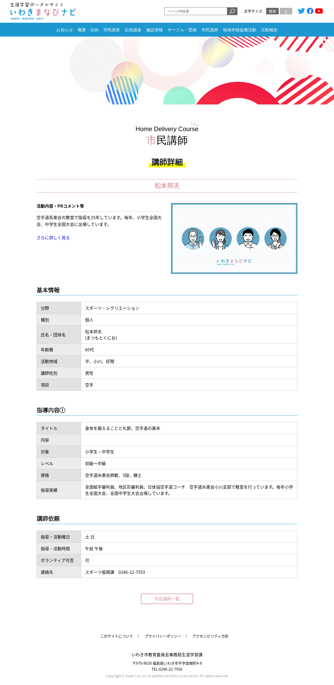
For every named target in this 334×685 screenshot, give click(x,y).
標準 (272, 11)
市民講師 (209, 30)
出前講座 (133, 30)
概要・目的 (88, 30)
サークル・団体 (182, 30)
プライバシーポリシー (163, 636)
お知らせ (64, 30)
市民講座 (111, 30)
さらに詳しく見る (53, 237)
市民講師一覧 (167, 598)
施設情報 (154, 30)
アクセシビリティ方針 (211, 636)
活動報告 (269, 30)
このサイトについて (116, 636)
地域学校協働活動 (239, 30)
